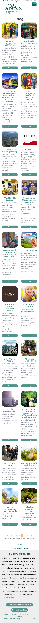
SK (11, 1)
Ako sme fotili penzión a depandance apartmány (9, 253)
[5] (31, 535)
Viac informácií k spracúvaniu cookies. (19, 619)
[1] (8, 535)
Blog (10, 68)
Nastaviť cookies (19, 610)
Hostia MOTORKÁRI (9, 410)
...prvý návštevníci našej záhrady (10, 509)
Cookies (19, 544)
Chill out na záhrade (29, 305)
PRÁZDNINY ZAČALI (9, 199)
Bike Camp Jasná (9, 360)
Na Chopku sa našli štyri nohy (9, 150)
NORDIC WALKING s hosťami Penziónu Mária (29, 95)
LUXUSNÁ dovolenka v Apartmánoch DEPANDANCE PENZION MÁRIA (9, 96)
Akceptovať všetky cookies (19, 605)
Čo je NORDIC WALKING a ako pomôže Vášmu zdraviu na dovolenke (29, 413)
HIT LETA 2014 (29, 250)
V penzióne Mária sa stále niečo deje (29, 200)
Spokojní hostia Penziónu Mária (10, 307)
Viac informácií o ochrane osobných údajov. (19, 615)
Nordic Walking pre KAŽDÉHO (9, 43)
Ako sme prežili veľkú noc (29, 464)
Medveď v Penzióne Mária (29, 42)
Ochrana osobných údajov (19, 548)
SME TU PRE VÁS (9, 464)
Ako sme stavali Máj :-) (29, 360)
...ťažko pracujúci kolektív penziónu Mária (29, 511)
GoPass (29, 149)
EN (13, 1)
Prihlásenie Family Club (25, 1)
